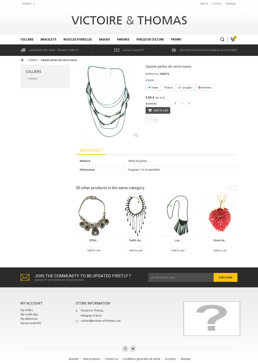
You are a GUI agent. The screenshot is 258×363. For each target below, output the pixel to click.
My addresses (29, 318)
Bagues (104, 39)
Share (168, 87)
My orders (27, 310)
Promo (176, 39)
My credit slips (29, 314)
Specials (73, 358)
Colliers (27, 39)
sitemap (231, 3)
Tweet (153, 87)
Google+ (186, 87)
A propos (170, 358)
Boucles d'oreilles (78, 39)
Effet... (94, 240)
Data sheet (91, 150)
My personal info (31, 323)
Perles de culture (150, 39)
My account (32, 303)
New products (91, 358)
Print (155, 119)
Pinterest (204, 87)
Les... (178, 240)
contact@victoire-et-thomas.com (101, 320)
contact (217, 3)
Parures (123, 39)
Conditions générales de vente (141, 358)
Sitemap (185, 358)
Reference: (152, 73)
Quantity (151, 103)
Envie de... (220, 240)
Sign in (204, 3)
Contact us (111, 358)
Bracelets (48, 39)
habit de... (136, 240)
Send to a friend (148, 119)
